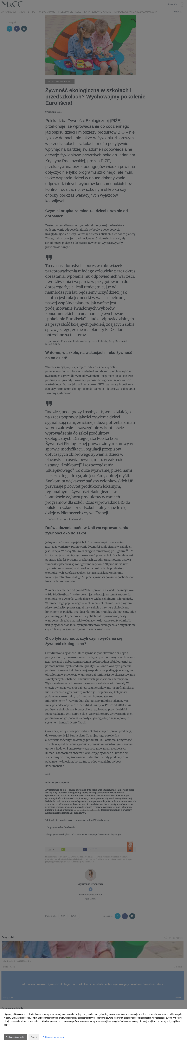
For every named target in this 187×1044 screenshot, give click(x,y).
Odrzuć (34, 1037)
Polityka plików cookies (53, 1037)
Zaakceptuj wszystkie (15, 1037)
